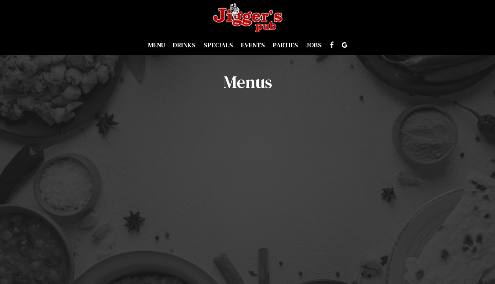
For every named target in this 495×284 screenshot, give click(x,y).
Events (253, 45)
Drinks (184, 45)
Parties (285, 45)
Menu (156, 45)
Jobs (314, 45)
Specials (218, 45)
